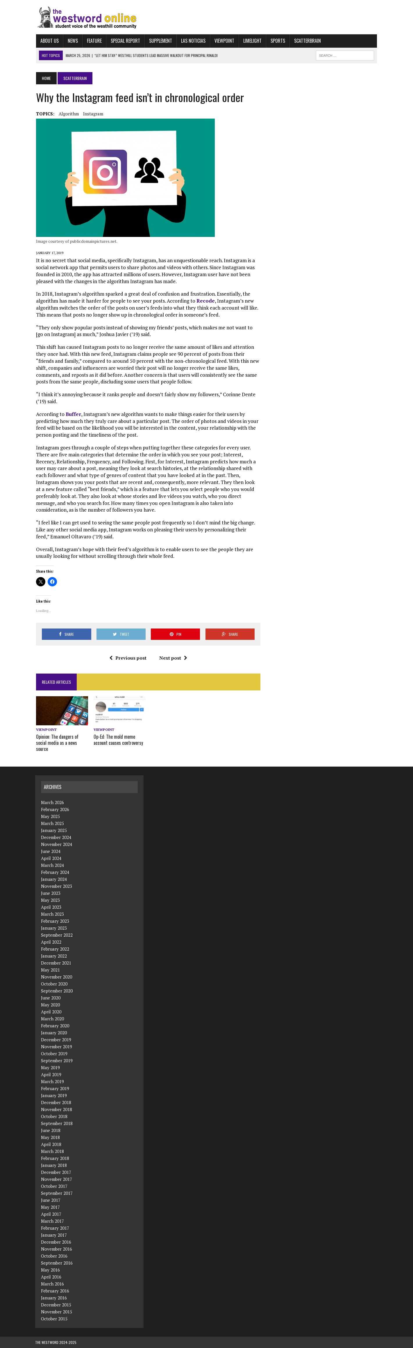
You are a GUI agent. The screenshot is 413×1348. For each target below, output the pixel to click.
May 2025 (50, 816)
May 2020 (50, 1005)
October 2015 (54, 1319)
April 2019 (51, 1074)
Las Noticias (192, 40)
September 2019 (57, 1060)
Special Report (124, 40)
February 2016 (55, 1291)
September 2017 (57, 1193)
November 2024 (56, 844)
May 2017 (50, 1207)
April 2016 (51, 1277)
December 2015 (56, 1305)
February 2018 (55, 1158)
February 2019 (55, 1088)
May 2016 (50, 1270)
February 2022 (55, 949)
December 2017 (56, 1172)
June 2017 (50, 1200)
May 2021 (50, 970)
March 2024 (52, 865)
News (72, 40)
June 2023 (50, 893)
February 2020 (55, 1026)
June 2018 (50, 1130)
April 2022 (51, 942)
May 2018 (50, 1137)
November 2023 (56, 886)
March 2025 (52, 823)
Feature (93, 40)
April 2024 (51, 858)
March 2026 (52, 802)
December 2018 (56, 1102)
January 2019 (54, 1095)
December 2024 (56, 837)
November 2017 (56, 1179)
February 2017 (55, 1228)
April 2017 (51, 1214)
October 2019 (54, 1053)
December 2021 (56, 963)
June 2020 (50, 998)
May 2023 (50, 900)
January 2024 (54, 879)
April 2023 (51, 907)
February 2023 (55, 921)
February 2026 (55, 809)
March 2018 (52, 1151)
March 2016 (52, 1284)
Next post (173, 658)
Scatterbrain (306, 40)
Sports (277, 40)
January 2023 (54, 928)
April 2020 (51, 1012)
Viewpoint (223, 40)
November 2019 (56, 1046)
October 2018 (54, 1116)
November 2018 (56, 1109)
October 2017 (54, 1186)
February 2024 (55, 872)
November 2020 (56, 977)
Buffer (72, 414)
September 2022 (57, 935)
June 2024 (50, 851)
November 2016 (56, 1249)
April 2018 (51, 1144)
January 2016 (54, 1298)
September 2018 (57, 1123)
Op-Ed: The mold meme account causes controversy (117, 740)
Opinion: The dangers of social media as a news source (56, 743)
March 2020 (52, 1019)
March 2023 (52, 914)
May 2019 (50, 1067)
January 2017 (54, 1235)
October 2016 (54, 1256)
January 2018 (54, 1165)
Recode (205, 300)
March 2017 (52, 1221)
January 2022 (54, 956)
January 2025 (54, 830)
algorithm (68, 114)
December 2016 (56, 1242)
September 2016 (57, 1263)
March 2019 (52, 1081)
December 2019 (56, 1039)
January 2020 (54, 1032)
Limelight (251, 40)
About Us (49, 40)
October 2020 (54, 984)
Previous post (127, 658)
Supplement (159, 40)
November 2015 (56, 1312)
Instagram (92, 114)
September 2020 (57, 991)
